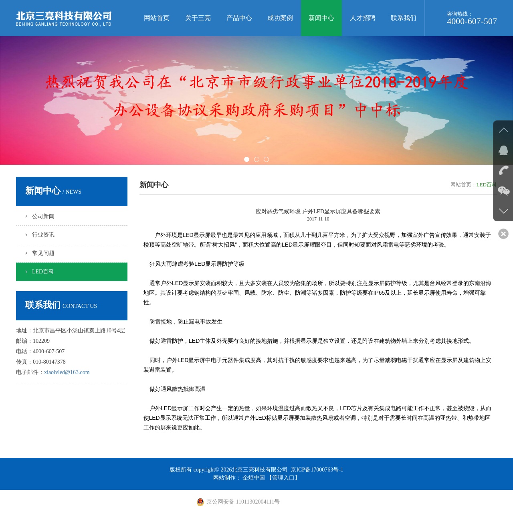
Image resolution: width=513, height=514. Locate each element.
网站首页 (157, 17)
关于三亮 (198, 17)
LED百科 (43, 272)
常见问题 (43, 253)
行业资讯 (43, 235)
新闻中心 (321, 17)
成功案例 (280, 17)
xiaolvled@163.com (67, 372)
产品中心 (239, 17)
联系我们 (403, 17)
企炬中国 (253, 478)
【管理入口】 (283, 478)
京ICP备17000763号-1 (317, 470)
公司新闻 (43, 216)
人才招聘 (363, 17)
